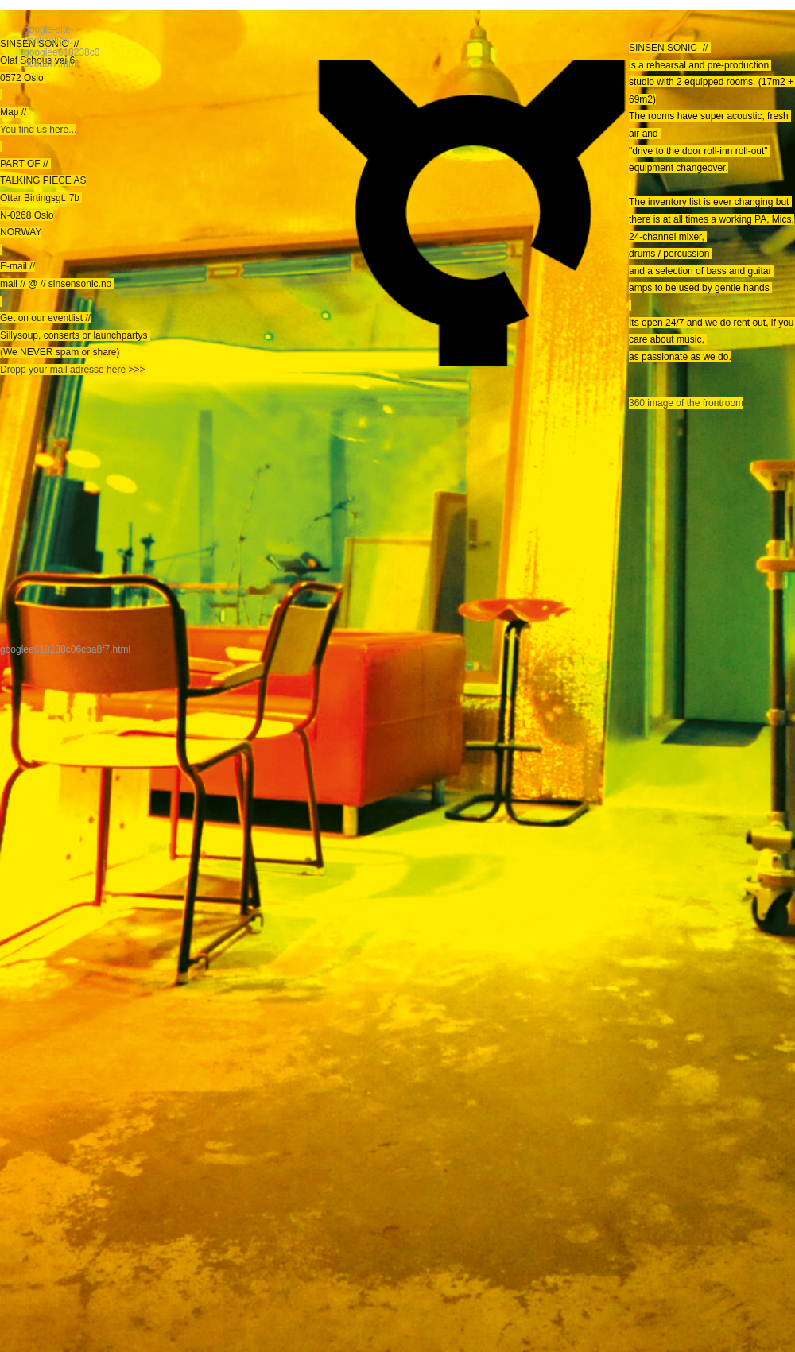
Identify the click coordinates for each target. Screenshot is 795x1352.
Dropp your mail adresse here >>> (72, 369)
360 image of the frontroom (686, 403)
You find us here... (38, 129)
